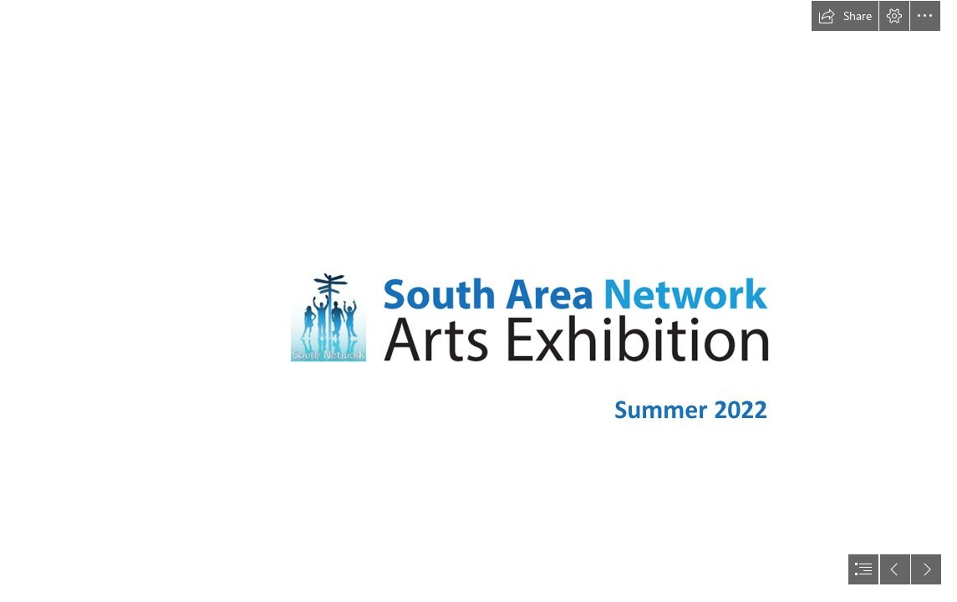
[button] (845, 16)
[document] (478, 301)
